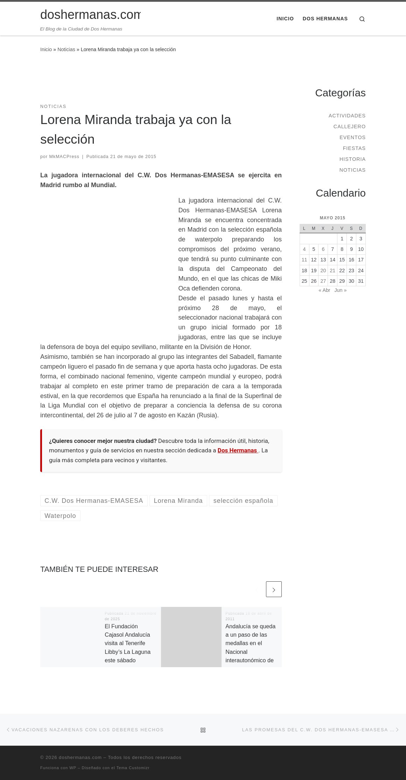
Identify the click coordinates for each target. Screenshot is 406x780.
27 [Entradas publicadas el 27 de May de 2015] (323, 281)
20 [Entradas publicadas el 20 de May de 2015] (323, 270)
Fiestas (354, 148)
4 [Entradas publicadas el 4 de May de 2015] (304, 249)
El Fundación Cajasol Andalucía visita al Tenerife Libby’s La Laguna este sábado (127, 643)
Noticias (66, 49)
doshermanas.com (80, 757)
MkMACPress (64, 156)
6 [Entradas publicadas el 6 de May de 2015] (323, 249)
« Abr (324, 290)
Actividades (347, 115)
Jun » (340, 290)
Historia (353, 159)
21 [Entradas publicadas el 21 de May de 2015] (332, 270)
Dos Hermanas (238, 450)
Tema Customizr (133, 768)
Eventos (353, 137)
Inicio (46, 49)
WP (72, 768)
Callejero (350, 126)
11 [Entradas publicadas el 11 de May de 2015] (304, 259)
